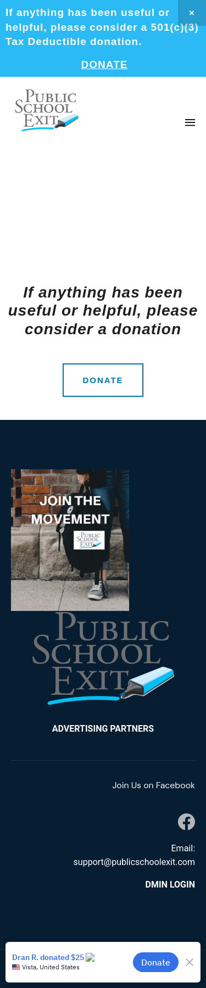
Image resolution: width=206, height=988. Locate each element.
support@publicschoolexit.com (134, 862)
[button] (189, 123)
